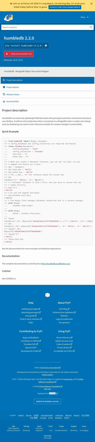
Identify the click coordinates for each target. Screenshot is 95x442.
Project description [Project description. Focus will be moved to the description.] (12, 80)
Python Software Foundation (49, 386)
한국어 (66, 418)
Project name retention (30, 319)
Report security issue (64, 340)
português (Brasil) (47, 415)
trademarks (68, 379)
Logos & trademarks (64, 319)
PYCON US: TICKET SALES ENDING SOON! (64, 7)
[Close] (91, 3)
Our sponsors (64, 322)
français (28, 415)
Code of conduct (63, 344)
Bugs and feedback (31, 337)
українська (59, 415)
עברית (50, 418)
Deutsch (76, 415)
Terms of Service (63, 337)
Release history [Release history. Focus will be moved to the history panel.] (11, 94)
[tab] (47, 80)
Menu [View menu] (85, 17)
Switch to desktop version (47, 401)
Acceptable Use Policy (63, 351)
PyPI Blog (63, 308)
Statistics (64, 315)
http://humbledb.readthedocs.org (55, 263)
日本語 (36, 415)
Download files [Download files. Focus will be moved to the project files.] (11, 101)
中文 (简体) (85, 415)
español (21, 415)
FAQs (31, 322)
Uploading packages (29, 312)
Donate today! (47, 374)
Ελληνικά (68, 415)
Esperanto (58, 418)
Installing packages (30, 308)
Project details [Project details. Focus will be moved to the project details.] (11, 87)
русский (43, 418)
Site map (47, 389)
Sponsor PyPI (30, 347)
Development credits (30, 351)
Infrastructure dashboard (63, 312)
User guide (29, 315)
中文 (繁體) (34, 418)
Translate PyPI (30, 344)
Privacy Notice (63, 347)
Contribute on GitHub (30, 340)
